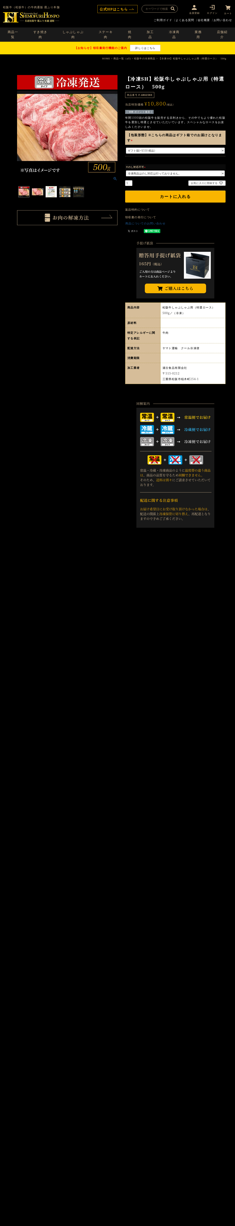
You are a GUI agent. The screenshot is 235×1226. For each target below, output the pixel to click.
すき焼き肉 (40, 34)
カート (228, 13)
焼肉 (130, 34)
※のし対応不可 (136, 166)
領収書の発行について (140, 217)
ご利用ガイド (163, 19)
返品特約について (137, 209)
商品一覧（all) (122, 58)
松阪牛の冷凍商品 (144, 58)
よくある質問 (185, 19)
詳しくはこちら (145, 47)
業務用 (198, 34)
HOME (106, 58)
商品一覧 (13, 34)
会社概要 (204, 19)
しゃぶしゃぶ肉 (73, 34)
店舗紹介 (222, 34)
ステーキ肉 (106, 34)
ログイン (211, 13)
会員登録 (193, 13)
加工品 (150, 34)
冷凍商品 (174, 34)
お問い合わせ (223, 19)
